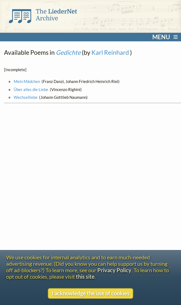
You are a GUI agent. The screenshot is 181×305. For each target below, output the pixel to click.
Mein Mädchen (27, 81)
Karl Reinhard (110, 52)
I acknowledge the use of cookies (91, 293)
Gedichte (68, 52)
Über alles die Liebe (31, 89)
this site (85, 276)
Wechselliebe (26, 97)
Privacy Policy (114, 270)
